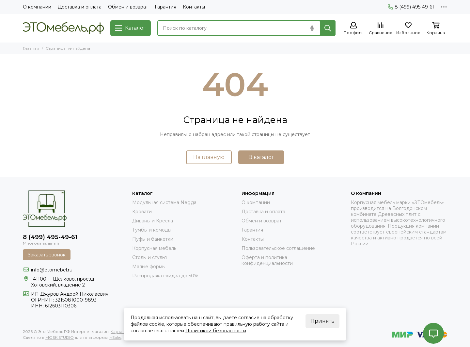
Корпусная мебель (154, 248)
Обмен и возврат (128, 7)
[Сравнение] (380, 28)
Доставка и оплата (80, 7)
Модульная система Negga (164, 202)
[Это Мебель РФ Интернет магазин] (63, 28)
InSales (115, 337)
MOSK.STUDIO (59, 337)
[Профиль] (353, 28)
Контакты (194, 7)
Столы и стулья (149, 257)
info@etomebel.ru (51, 270)
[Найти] (328, 28)
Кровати (142, 212)
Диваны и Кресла (152, 221)
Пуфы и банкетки (152, 239)
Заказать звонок (47, 255)
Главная (31, 48)
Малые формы (148, 266)
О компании (37, 7)
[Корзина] (435, 28)
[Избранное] (408, 28)
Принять (322, 321)
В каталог (261, 157)
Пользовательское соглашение (278, 248)
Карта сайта (122, 331)
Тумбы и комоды (151, 230)
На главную (209, 157)
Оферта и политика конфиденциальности (267, 260)
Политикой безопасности (215, 331)
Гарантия (165, 7)
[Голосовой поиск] (312, 28)
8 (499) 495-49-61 (411, 7)
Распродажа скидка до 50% (165, 276)
